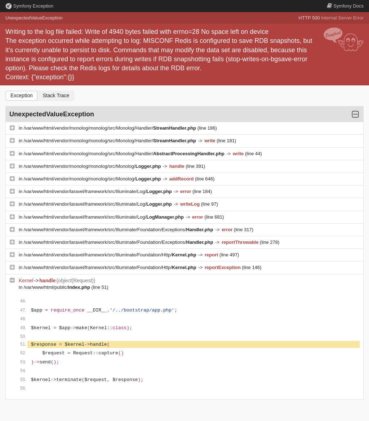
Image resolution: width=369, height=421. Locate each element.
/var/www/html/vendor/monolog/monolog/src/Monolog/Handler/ (110, 128)
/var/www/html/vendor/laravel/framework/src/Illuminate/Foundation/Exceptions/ (119, 229)
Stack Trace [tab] (56, 95)
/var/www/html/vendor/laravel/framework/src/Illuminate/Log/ (98, 191)
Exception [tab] (21, 95)
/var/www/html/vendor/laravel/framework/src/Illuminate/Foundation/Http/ (111, 254)
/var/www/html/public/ (58, 287)
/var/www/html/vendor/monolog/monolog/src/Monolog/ (93, 166)
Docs (345, 6)
